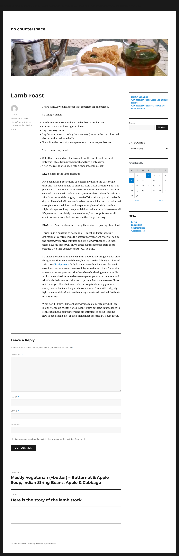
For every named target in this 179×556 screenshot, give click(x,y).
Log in (134, 222)
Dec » (160, 201)
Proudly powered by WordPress (42, 543)
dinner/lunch (17, 122)
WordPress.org (138, 231)
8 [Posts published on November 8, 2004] (131, 180)
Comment (17, 354)
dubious (27, 122)
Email (15, 411)
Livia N (14, 114)
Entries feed (136, 225)
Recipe (29, 125)
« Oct (136, 201)
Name (15, 397)
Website (15, 424)
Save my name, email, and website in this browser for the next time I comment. (50, 439)
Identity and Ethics (139, 97)
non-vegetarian (18, 125)
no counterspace (28, 29)
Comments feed (138, 228)
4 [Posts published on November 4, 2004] (148, 175)
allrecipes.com (61, 264)
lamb (13, 129)
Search (132, 123)
